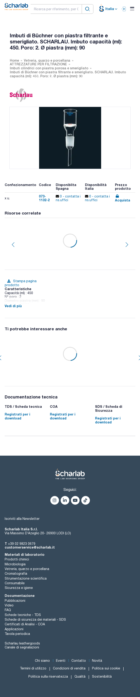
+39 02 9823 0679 (21, 544)
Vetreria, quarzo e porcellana (27, 569)
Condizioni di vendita (69, 668)
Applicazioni (14, 629)
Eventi (60, 660)
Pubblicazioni (15, 600)
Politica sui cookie (106, 668)
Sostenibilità (102, 676)
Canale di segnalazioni (22, 647)
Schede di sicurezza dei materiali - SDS (35, 619)
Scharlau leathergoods (22, 643)
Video (9, 605)
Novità (97, 660)
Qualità (79, 676)
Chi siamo (42, 660)
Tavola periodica (17, 634)
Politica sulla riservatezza (48, 676)
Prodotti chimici (17, 559)
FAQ (8, 610)
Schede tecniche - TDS (23, 615)
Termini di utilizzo (33, 668)
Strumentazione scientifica (26, 578)
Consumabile (15, 583)
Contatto (78, 660)
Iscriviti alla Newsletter (22, 519)
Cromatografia (16, 573)
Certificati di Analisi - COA (25, 624)
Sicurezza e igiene (19, 588)
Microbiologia (15, 564)
